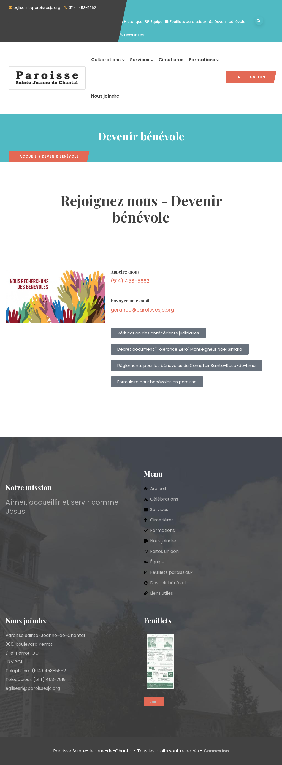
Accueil (28, 156)
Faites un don (250, 77)
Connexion (216, 751)
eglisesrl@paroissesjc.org (36, 7)
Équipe (153, 21)
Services (141, 59)
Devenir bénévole (227, 21)
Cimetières (171, 59)
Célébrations (107, 59)
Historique (131, 21)
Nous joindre (105, 96)
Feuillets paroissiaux (185, 21)
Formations (204, 59)
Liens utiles (132, 34)
